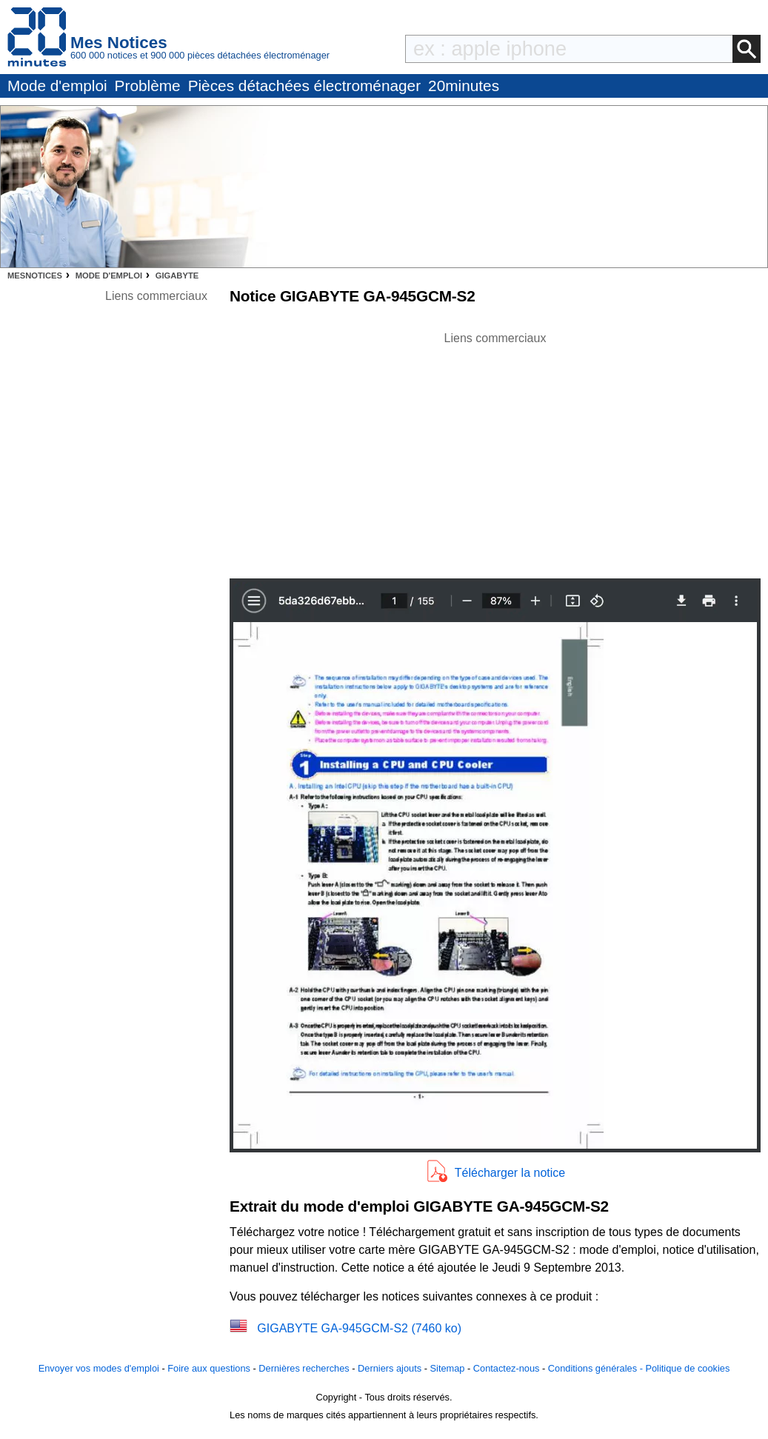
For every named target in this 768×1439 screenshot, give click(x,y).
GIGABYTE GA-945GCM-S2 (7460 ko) (359, 1328)
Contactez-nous (506, 1368)
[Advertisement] (495, 451)
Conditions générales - (597, 1368)
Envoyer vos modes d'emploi (99, 1368)
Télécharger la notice (510, 1172)
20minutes (463, 85)
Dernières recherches (303, 1368)
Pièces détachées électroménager (304, 85)
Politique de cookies (687, 1368)
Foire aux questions (208, 1368)
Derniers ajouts (389, 1368)
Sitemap (447, 1368)
